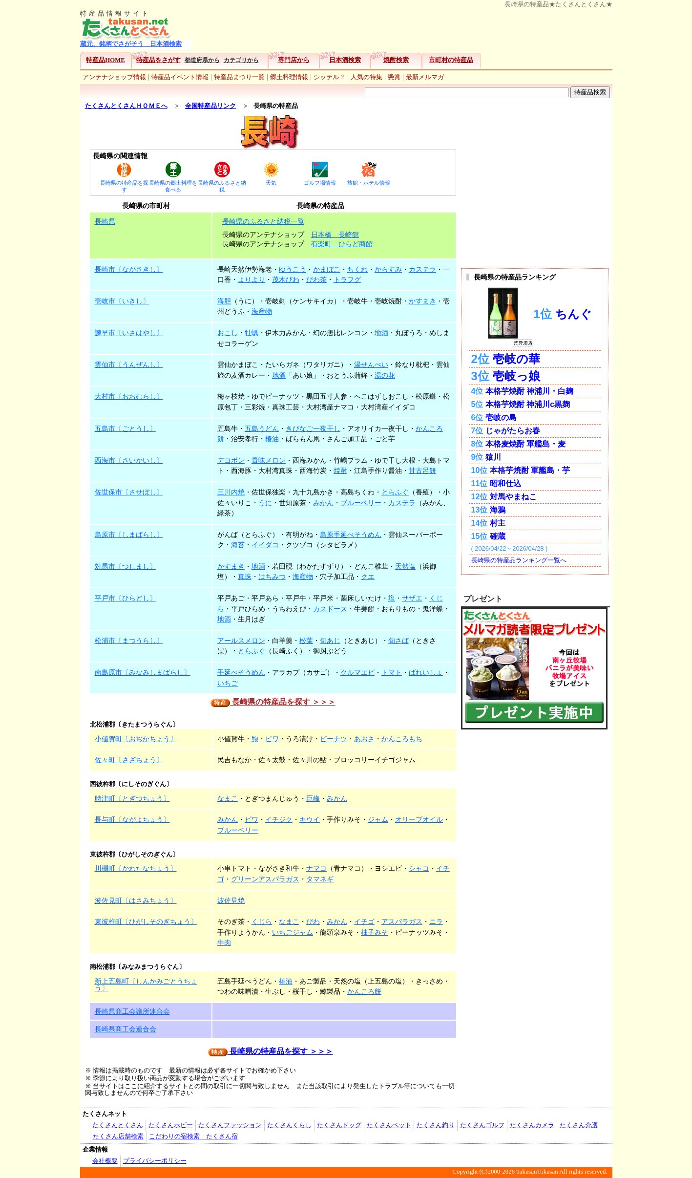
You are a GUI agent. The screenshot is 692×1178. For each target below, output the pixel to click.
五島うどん (262, 428)
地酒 (381, 333)
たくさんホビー (170, 1125)
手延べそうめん (241, 672)
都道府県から (202, 60)
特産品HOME (105, 60)
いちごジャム (292, 932)
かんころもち (401, 739)
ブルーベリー (360, 503)
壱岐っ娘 (516, 376)
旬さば (398, 640)
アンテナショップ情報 (114, 77)
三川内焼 (231, 492)
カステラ (422, 269)
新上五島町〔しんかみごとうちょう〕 (146, 984)
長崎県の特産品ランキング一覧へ (518, 560)
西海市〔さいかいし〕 (129, 460)
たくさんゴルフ (482, 1125)
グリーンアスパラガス (265, 879)
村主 (497, 523)
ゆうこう (292, 269)
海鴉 (497, 510)
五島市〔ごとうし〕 (125, 428)
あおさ (364, 739)
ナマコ (316, 868)
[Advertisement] (405, 29)
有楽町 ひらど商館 (342, 244)
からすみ (388, 269)
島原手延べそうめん (350, 534)
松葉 (306, 640)
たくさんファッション (230, 1125)
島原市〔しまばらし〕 (129, 534)
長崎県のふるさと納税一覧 (263, 221)
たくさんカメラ (532, 1125)
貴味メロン (269, 460)
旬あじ (330, 640)
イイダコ (265, 545)
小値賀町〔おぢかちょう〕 (136, 739)
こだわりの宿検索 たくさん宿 (193, 1136)
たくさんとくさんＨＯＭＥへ (126, 106)
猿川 (493, 457)
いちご (227, 683)
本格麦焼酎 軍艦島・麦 (525, 444)
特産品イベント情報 (180, 77)
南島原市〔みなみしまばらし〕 (142, 672)
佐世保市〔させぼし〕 (129, 492)
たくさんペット (389, 1125)
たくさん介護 (579, 1125)
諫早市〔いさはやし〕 (129, 333)
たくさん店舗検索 (118, 1136)
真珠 (245, 576)
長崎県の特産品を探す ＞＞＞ (273, 702)
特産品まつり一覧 (239, 77)
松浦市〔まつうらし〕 (129, 640)
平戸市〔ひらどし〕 (125, 598)
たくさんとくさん (117, 1125)
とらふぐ (395, 492)
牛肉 (224, 942)
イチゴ (364, 921)
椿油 (272, 439)
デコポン (231, 460)
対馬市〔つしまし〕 (125, 566)
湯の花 (385, 375)
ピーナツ (333, 739)
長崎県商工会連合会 (125, 1029)
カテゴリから (241, 60)
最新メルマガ (425, 77)
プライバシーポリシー (155, 1160)
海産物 (262, 311)
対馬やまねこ (513, 497)
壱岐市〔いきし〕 (122, 301)
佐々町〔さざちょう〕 (129, 760)
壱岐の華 (516, 358)
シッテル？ (329, 77)
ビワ (272, 739)
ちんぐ (573, 314)
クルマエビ (357, 672)
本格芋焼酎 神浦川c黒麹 (527, 404)
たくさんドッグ (339, 1125)
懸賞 (394, 77)
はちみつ (272, 576)
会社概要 (105, 1160)
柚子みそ (374, 932)
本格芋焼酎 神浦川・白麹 (529, 391)
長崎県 (105, 221)
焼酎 (340, 470)
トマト (391, 672)
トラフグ (347, 279)
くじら (262, 921)
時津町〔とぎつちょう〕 (132, 798)
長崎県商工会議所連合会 (132, 1011)
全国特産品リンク (210, 106)
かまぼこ (326, 269)
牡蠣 (251, 333)
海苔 (238, 545)
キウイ (309, 819)
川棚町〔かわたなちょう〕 (136, 868)
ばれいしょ (426, 672)
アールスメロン (241, 640)
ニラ (436, 921)
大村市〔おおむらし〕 (129, 396)
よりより (251, 279)
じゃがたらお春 (512, 431)
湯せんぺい (371, 364)
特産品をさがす (158, 60)
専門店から (294, 60)
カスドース (330, 609)
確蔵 (497, 536)
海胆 (224, 301)
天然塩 (405, 566)
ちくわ (357, 269)
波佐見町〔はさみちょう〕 (136, 900)
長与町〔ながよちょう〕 (132, 819)
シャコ (419, 868)
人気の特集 (366, 77)
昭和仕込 (505, 483)
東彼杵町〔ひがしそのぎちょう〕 (146, 921)
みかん (323, 503)
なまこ (227, 798)
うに (265, 503)
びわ (313, 921)
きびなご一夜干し (313, 428)
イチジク (279, 819)
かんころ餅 (364, 991)
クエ (368, 576)
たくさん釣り (436, 1125)
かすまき (422, 301)
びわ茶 (316, 279)
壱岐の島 (501, 417)
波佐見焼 (231, 900)
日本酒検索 (345, 60)
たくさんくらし (289, 1125)
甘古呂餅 (422, 470)
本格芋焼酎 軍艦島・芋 (530, 470)
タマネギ (320, 879)
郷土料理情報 (289, 77)
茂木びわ (285, 279)
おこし (227, 333)
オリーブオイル (419, 819)
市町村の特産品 (451, 60)
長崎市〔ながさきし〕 (129, 269)
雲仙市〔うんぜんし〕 (129, 364)
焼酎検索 (396, 60)
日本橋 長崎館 (335, 234)
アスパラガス (401, 921)
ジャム (378, 819)
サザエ (412, 598)
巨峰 (313, 798)
